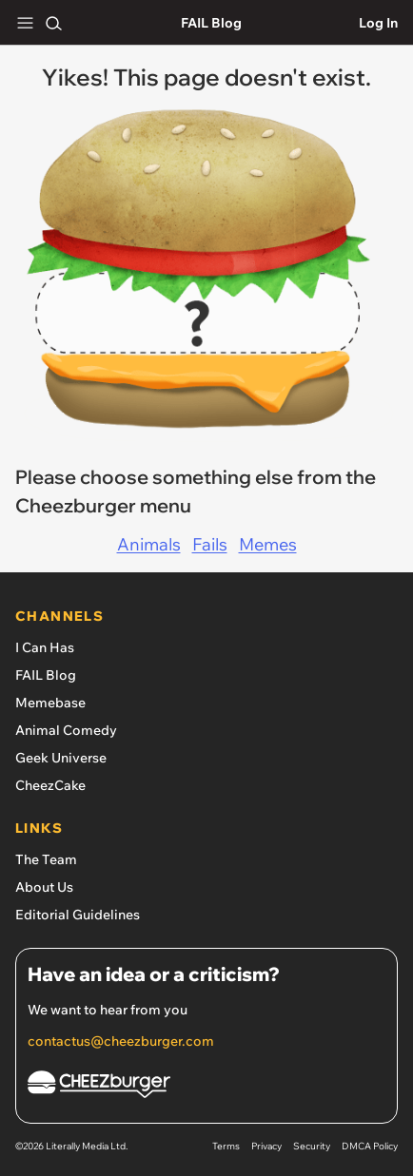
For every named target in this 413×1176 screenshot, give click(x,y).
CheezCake (50, 785)
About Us (44, 887)
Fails (209, 544)
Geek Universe (61, 757)
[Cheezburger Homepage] (206, 1087)
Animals (149, 544)
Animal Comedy (66, 730)
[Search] (53, 23)
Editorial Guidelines (77, 914)
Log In (378, 22)
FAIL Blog (211, 22)
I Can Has (44, 647)
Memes (268, 544)
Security (311, 1146)
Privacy (266, 1146)
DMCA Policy (370, 1146)
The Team (46, 859)
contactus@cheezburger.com (121, 1041)
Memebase (50, 702)
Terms (226, 1146)
